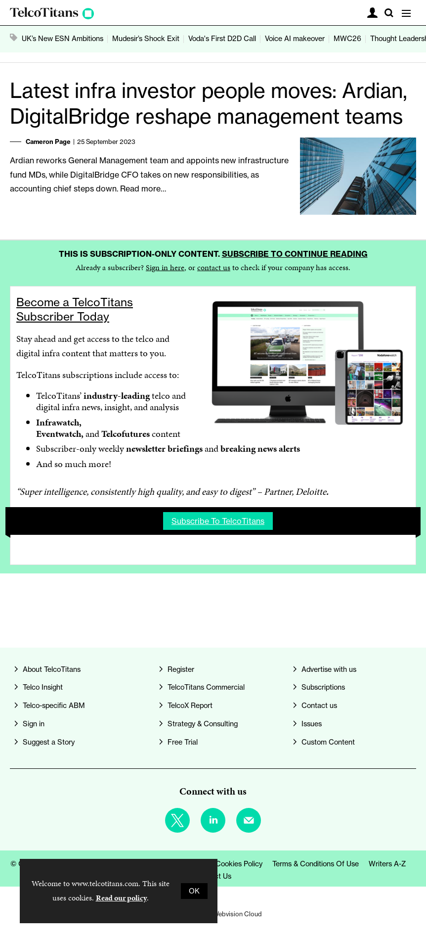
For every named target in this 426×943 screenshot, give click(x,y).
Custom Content (328, 742)
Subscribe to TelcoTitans (217, 521)
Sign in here (165, 267)
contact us (213, 267)
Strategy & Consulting (203, 723)
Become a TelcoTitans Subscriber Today (74, 309)
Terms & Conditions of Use (315, 863)
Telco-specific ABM (54, 705)
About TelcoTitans (52, 669)
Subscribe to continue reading (295, 254)
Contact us (319, 705)
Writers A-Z (387, 863)
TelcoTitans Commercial (206, 687)
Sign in (33, 723)
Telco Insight (43, 687)
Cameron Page (48, 141)
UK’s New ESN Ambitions (62, 38)
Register (181, 669)
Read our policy (121, 897)
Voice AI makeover (295, 38)
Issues (311, 723)
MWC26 (347, 38)
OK (194, 891)
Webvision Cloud (237, 914)
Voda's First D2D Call (222, 38)
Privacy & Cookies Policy (223, 863)
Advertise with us (328, 669)
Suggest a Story (49, 742)
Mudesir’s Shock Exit (145, 38)
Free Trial (183, 742)
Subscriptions (323, 687)
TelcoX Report (190, 705)
